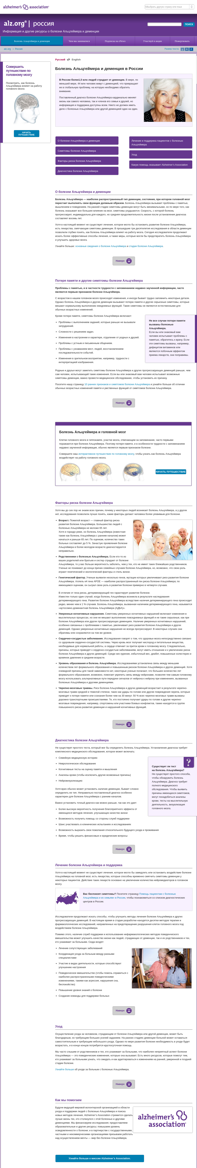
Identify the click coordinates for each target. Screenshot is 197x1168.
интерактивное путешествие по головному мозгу (106, 453)
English (76, 59)
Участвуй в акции (152, 41)
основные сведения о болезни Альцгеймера (100, 246)
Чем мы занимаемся (79, 41)
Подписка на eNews (115, 41)
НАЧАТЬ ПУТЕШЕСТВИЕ (26, 133)
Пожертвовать (182, 41)
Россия (19, 49)
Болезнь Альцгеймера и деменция (32, 41)
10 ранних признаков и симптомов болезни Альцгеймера (117, 384)
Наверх (124, 261)
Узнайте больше (64, 1069)
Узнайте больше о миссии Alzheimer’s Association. (99, 1158)
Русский (60, 59)
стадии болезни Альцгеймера (146, 246)
